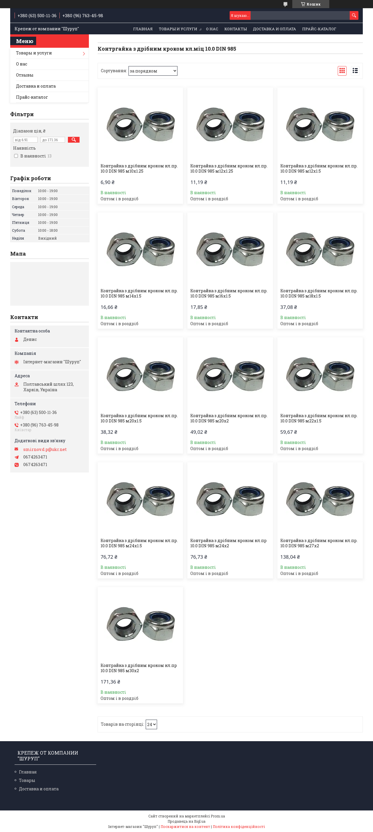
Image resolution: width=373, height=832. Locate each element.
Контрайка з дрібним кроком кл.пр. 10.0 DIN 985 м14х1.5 (139, 293)
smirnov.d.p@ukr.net (45, 449)
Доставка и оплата (274, 28)
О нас (212, 28)
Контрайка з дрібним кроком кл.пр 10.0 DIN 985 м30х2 (139, 668)
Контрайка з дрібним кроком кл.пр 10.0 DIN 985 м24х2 (228, 543)
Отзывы (25, 75)
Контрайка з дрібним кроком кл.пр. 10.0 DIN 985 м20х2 (229, 418)
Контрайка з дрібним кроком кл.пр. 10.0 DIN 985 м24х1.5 (139, 543)
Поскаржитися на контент (185, 826)
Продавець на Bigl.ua (186, 821)
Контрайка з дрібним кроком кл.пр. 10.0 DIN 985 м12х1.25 (229, 168)
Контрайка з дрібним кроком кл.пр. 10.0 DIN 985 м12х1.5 (319, 168)
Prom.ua (218, 816)
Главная (143, 28)
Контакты (235, 28)
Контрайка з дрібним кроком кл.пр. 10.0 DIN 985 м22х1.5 (319, 418)
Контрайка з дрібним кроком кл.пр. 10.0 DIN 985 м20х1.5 (139, 418)
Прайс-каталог (319, 28)
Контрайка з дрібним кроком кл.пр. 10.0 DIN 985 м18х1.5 (319, 293)
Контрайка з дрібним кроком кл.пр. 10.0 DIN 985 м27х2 (319, 543)
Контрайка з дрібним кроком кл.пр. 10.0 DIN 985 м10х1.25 (139, 168)
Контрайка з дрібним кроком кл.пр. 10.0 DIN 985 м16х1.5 (229, 293)
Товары (27, 780)
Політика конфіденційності (239, 826)
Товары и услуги (178, 28)
